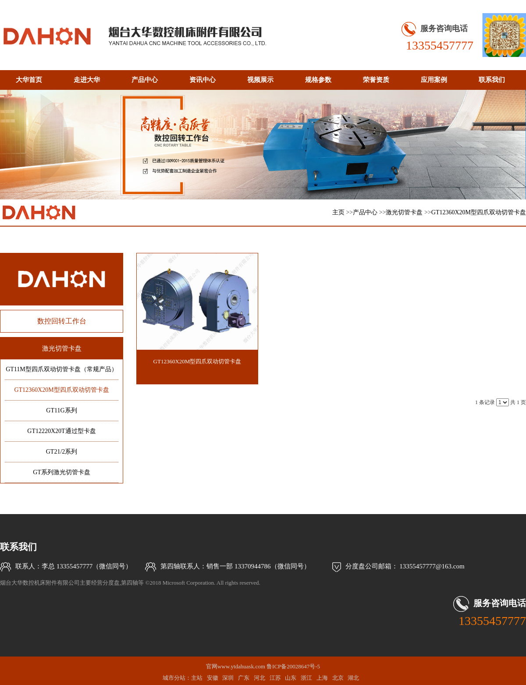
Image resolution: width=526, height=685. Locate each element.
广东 (243, 677)
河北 (259, 677)
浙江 (306, 677)
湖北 (353, 677)
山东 (290, 677)
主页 (338, 212)
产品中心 (365, 212)
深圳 (228, 677)
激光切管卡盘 (404, 212)
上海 (322, 677)
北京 (338, 677)
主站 (197, 677)
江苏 (275, 677)
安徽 (212, 677)
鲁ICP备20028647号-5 (293, 666)
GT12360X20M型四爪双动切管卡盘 (478, 212)
